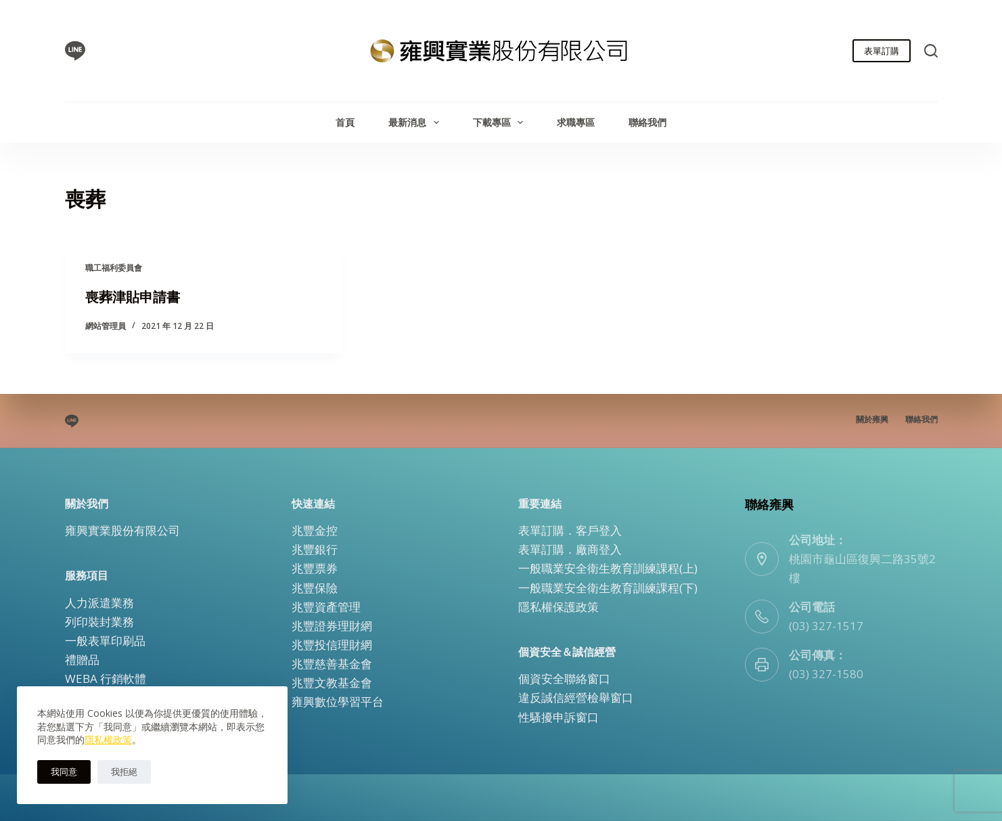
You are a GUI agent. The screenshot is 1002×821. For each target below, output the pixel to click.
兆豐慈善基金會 (332, 663)
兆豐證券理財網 (332, 626)
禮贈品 (82, 659)
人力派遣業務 (99, 603)
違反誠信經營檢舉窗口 (575, 697)
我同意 (64, 771)
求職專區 (576, 122)
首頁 (345, 122)
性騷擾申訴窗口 (558, 716)
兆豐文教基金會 (332, 682)
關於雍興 (872, 419)
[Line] (75, 51)
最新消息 (416, 122)
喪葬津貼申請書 (132, 297)
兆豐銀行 (315, 549)
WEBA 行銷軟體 (105, 678)
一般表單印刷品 (105, 640)
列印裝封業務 (99, 621)
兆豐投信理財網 (332, 644)
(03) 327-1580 (826, 674)
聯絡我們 (647, 122)
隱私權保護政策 (558, 607)
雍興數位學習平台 (338, 701)
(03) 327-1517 (826, 626)
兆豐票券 (315, 568)
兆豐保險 (315, 587)
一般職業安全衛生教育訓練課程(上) (608, 568)
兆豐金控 (315, 530)
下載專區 (501, 122)
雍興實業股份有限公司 (122, 530)
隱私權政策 (108, 739)
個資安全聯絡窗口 (564, 678)
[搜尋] (931, 51)
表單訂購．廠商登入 (570, 549)
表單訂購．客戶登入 (570, 530)
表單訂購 (881, 51)
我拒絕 (124, 771)
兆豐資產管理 (326, 607)
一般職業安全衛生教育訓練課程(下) (608, 587)
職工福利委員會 (113, 267)
